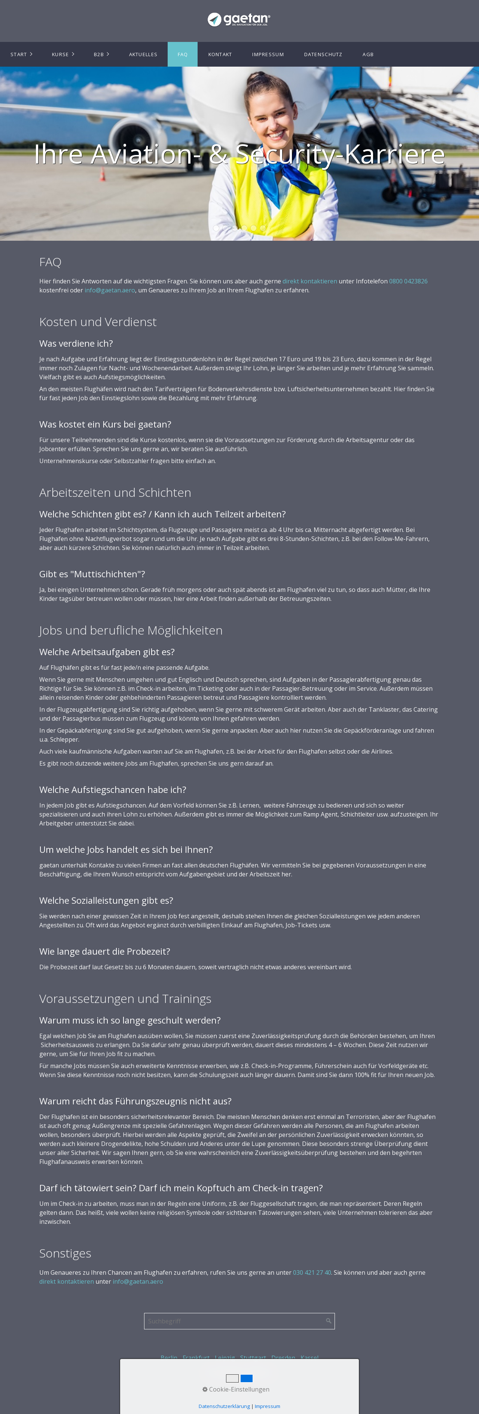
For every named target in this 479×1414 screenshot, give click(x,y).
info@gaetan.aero (110, 290)
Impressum (268, 54)
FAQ (183, 54)
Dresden (283, 1358)
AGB (368, 54)
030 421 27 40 (312, 1272)
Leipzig (225, 1358)
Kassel (309, 1358)
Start (18, 54)
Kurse (60, 54)
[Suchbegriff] (239, 1321)
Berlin (169, 1358)
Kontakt (220, 54)
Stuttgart (253, 1358)
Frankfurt (196, 1358)
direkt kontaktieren (310, 281)
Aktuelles (143, 54)
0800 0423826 (408, 281)
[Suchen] (329, 1321)
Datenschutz (323, 54)
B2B (99, 54)
